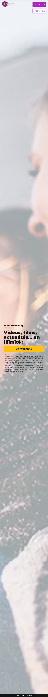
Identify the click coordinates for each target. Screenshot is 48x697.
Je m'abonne (24, 348)
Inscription (39, 11)
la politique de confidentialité (24, 357)
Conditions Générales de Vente (26, 357)
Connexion (39, 4)
